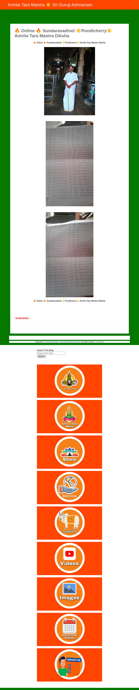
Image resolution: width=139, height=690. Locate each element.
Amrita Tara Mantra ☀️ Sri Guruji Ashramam (50, 4)
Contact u (100, 342)
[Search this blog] (51, 353)
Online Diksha (22, 318)
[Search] (135, 5)
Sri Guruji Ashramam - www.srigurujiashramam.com (62, 342)
